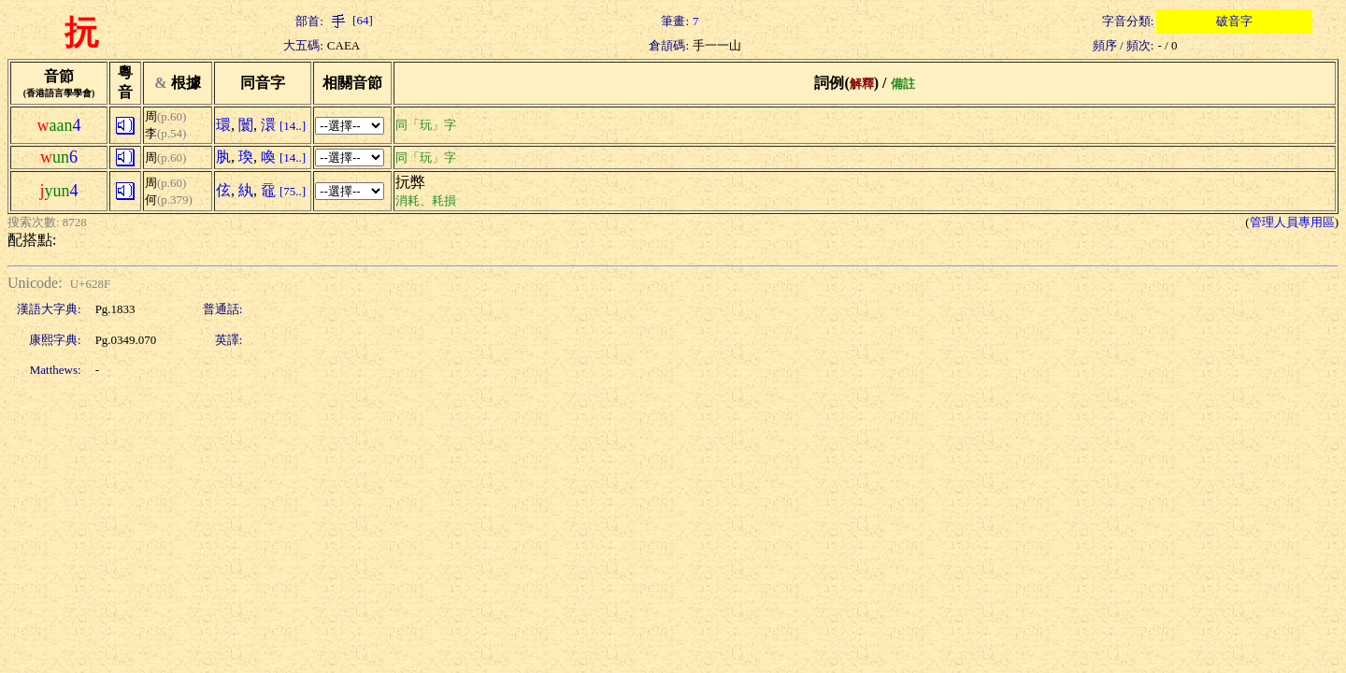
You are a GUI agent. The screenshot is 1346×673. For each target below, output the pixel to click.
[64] (350, 20)
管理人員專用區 (1292, 222)
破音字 (1234, 21)
